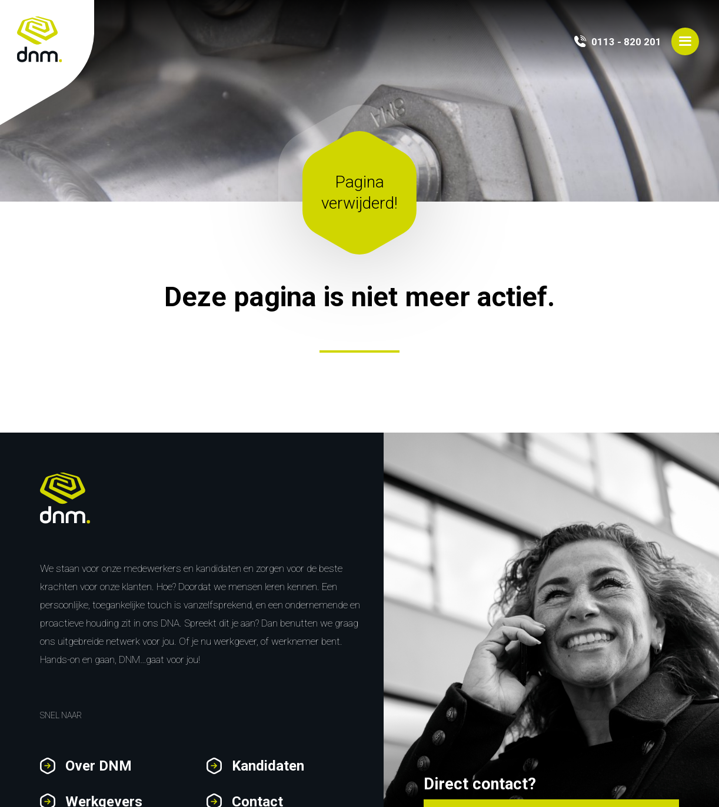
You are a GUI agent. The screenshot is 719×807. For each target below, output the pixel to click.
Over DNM (98, 766)
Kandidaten (268, 766)
